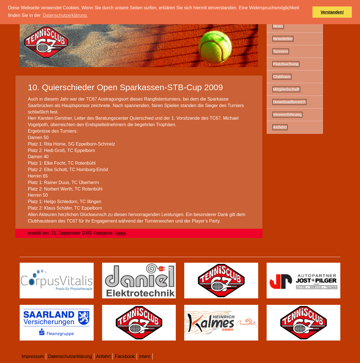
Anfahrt (103, 356)
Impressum (33, 356)
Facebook (124, 356)
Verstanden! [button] (332, 12)
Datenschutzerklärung (70, 356)
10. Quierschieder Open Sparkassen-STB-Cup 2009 (125, 87)
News (120, 233)
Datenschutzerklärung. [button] (65, 15)
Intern (144, 356)
